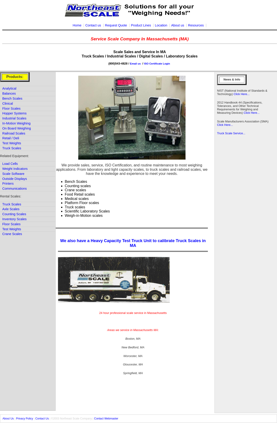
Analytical (9, 88)
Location (161, 25)
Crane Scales (12, 234)
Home (77, 25)
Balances (9, 93)
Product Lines (141, 25)
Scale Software (13, 174)
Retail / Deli (10, 138)
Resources (196, 25)
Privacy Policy (24, 418)
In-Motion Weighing (16, 123)
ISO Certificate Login (157, 63)
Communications (14, 188)
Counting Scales (14, 214)
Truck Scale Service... (231, 133)
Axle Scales (10, 209)
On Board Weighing (16, 128)
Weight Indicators (15, 169)
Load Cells (10, 164)
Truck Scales (11, 148)
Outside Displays (14, 179)
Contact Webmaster (106, 418)
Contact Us (42, 418)
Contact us (93, 25)
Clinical (7, 103)
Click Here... (241, 94)
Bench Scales (12, 98)
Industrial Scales (14, 118)
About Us (8, 418)
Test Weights (11, 143)
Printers (8, 183)
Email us (136, 63)
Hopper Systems (14, 113)
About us (177, 25)
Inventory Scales (14, 219)
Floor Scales (11, 108)
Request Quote (116, 25)
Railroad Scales (13, 133)
